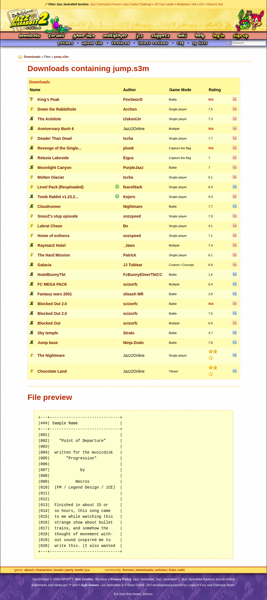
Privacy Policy (120, 579)
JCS (139, 36)
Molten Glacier (51, 177)
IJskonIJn (132, 119)
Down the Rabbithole (57, 109)
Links (172, 570)
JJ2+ (202, 4)
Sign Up (241, 36)
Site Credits (83, 579)
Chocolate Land (52, 371)
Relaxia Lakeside (53, 158)
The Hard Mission (54, 255)
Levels (58, 570)
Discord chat (215, 4)
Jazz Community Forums (105, 4)
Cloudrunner (49, 206)
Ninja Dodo (133, 342)
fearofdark (132, 187)
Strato (128, 333)
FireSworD (133, 99)
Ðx (125, 226)
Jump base (48, 342)
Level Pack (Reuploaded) (61, 187)
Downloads (30, 36)
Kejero (129, 197)
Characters (43, 570)
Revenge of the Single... (59, 148)
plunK (128, 148)
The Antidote (49, 119)
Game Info (83, 36)
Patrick (129, 255)
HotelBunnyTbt (51, 274)
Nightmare (132, 206)
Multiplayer (115, 36)
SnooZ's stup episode (58, 216)
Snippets (160, 36)
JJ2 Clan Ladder (164, 4)
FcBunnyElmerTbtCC (142, 274)
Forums (56, 36)
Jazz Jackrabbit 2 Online (133, 20)
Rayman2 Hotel (52, 245)
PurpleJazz (133, 167)
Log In (218, 36)
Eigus (128, 158)
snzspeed (132, 216)
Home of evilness (54, 235)
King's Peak (49, 99)
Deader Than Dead (55, 138)
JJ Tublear (132, 265)
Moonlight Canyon (54, 167)
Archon (130, 109)
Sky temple (48, 333)
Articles (161, 570)
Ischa (128, 138)
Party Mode (74, 570)
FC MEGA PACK (52, 284)
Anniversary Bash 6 (56, 128)
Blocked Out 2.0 (52, 304)
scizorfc (130, 284)
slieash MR (133, 294)
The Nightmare (51, 355)
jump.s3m (61, 56)
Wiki (182, 36)
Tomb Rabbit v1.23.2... (58, 197)
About (28, 570)
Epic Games (90, 585)
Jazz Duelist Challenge (137, 4)
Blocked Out (49, 323)
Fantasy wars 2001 (55, 294)
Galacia (44, 265)
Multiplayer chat (186, 4)
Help (200, 36)
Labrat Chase (50, 226)
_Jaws (129, 245)
